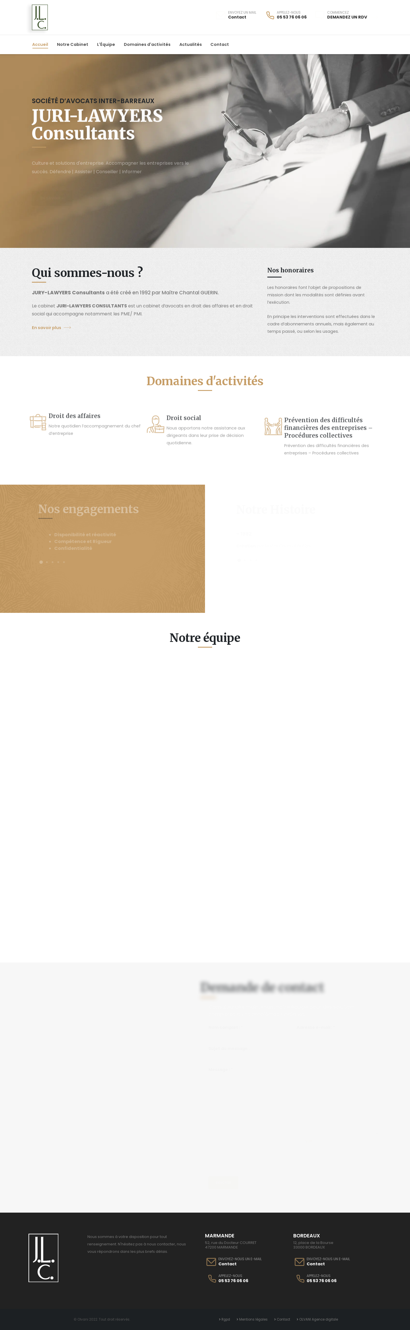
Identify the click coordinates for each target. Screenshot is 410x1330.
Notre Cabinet (72, 44)
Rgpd (225, 1319)
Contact (237, 17)
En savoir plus (51, 328)
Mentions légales (253, 1319)
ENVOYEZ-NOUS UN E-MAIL (240, 1259)
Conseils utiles (249, 931)
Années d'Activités (72, 931)
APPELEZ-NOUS (289, 13)
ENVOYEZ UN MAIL (242, 13)
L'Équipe (106, 44)
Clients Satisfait (161, 931)
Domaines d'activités (147, 44)
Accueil (40, 44)
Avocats (337, 931)
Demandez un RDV (352, 17)
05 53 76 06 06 (292, 17)
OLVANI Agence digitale (318, 1319)
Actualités (190, 44)
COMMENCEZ (338, 13)
